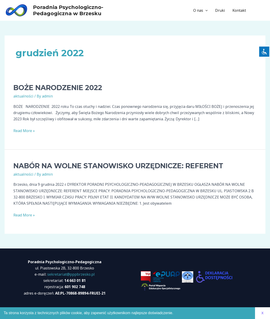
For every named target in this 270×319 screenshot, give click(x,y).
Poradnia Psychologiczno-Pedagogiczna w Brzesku (68, 10)
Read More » (24, 131)
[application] (205, 10)
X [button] (262, 313)
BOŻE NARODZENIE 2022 (57, 87)
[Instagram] (263, 11)
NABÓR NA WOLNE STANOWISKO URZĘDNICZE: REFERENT (118, 166)
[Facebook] (256, 11)
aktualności (23, 96)
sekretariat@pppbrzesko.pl (71, 274)
